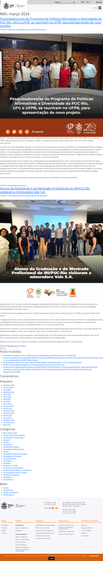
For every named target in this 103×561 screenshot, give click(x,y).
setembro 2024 (8, 392)
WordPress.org (8, 495)
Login (99, 2)
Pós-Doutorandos (9, 458)
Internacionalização (22, 547)
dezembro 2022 (8, 420)
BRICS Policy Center (10, 433)
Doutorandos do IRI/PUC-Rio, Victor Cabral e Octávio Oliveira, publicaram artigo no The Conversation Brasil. (42, 362)
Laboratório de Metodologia (13, 449)
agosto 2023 (7, 415)
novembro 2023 (9, 411)
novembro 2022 (9, 422)
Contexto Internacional (66, 525)
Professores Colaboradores (13, 468)
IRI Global (84, 535)
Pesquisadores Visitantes (12, 456)
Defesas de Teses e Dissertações (22, 550)
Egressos (6, 440)
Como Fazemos (20, 544)
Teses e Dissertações (66, 534)
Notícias (10, 185)
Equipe (3, 530)
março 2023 (7, 418)
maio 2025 (7, 390)
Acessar (6, 488)
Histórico (4, 528)
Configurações (94, 556)
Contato (4, 533)
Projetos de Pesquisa (42, 535)
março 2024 (7, 404)
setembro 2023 (8, 413)
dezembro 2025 (8, 385)
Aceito (51, 558)
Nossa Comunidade (22, 539)
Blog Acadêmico (87, 528)
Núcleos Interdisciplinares (44, 530)
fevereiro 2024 (8, 406)
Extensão (18, 530)
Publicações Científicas (66, 531)
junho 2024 (7, 397)
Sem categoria (8, 479)
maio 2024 (7, 399)
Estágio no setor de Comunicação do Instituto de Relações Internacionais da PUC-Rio (33, 365)
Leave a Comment (19, 185)
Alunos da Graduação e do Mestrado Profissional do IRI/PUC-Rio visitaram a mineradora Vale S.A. (45, 190)
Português (83, 2)
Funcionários (7, 444)
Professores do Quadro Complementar (17, 470)
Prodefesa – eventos (10, 465)
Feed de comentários (10, 492)
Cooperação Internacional (44, 533)
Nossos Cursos (20, 542)
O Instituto (5, 525)
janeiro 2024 (7, 408)
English (89, 2)
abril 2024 (6, 401)
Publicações (7, 477)
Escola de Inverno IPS (43, 538)
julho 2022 (7, 425)
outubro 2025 (8, 387)
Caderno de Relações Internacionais (65, 528)
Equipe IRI (43, 29)
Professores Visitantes (11, 475)
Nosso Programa (21, 528)
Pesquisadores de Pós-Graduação (15, 454)
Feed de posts (8, 490)
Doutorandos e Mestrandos (13, 437)
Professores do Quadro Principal (15, 472)
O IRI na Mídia (86, 530)
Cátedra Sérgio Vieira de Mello (14, 435)
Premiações (7, 461)
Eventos (6, 442)
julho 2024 (7, 394)
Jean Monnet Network (11, 447)
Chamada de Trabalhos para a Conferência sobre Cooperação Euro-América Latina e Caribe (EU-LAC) (39, 355)
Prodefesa (7, 463)
